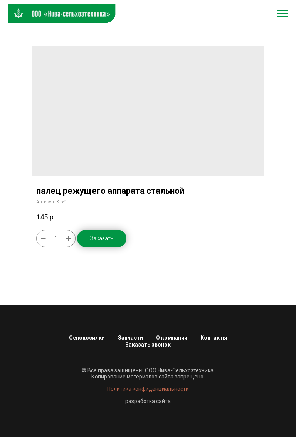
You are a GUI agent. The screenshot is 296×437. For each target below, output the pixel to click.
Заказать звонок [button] (148, 345)
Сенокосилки (87, 338)
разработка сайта (148, 401)
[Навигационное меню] (283, 13)
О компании (171, 338)
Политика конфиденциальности (148, 389)
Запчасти (130, 338)
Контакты (213, 338)
